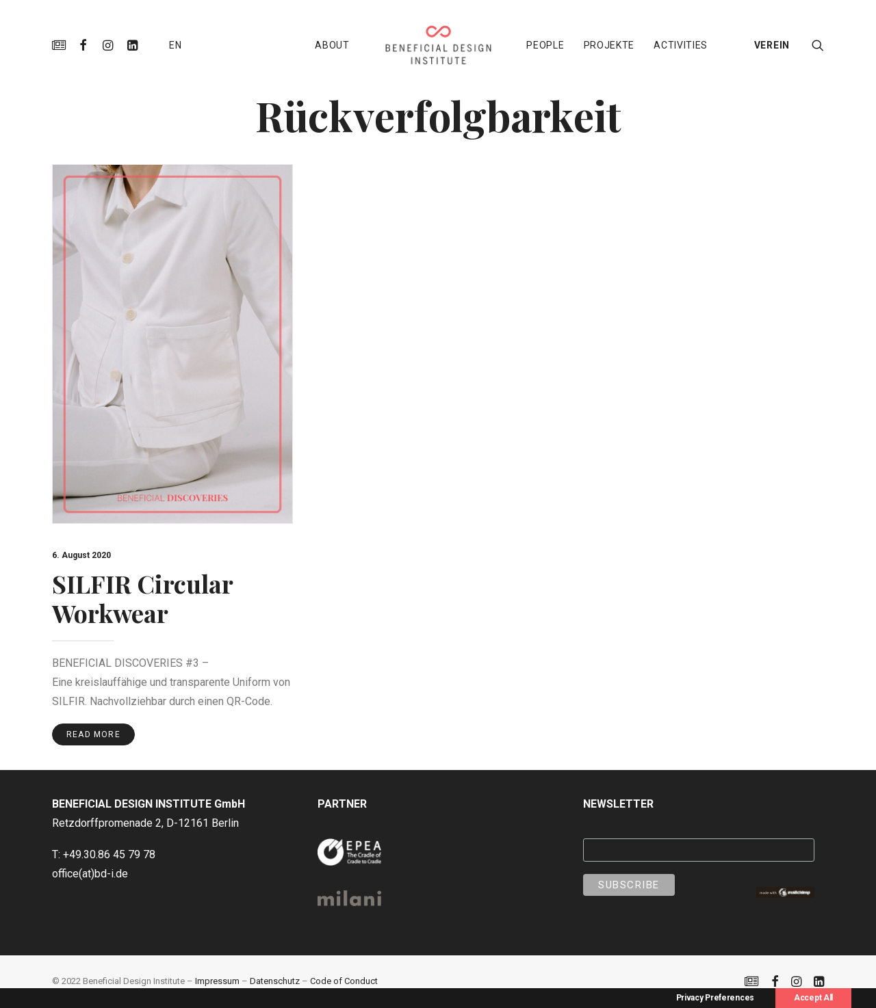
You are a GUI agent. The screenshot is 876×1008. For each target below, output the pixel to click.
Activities (681, 45)
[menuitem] (61, 45)
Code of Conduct (344, 981)
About (332, 45)
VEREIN (772, 45)
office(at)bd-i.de (90, 873)
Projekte (609, 45)
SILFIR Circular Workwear (142, 598)
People (545, 45)
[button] (61, 45)
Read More (93, 734)
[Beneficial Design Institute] (438, 45)
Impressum (217, 981)
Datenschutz (275, 981)
